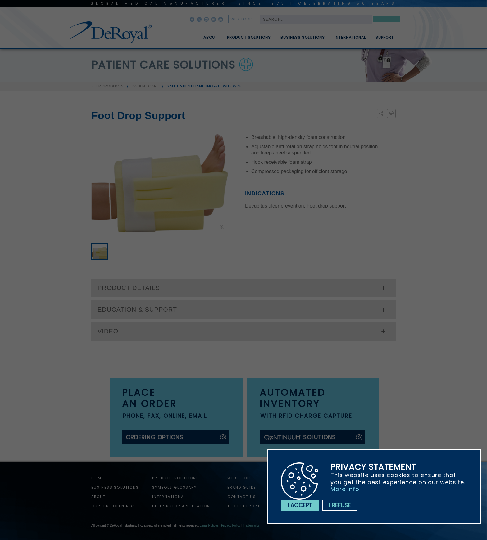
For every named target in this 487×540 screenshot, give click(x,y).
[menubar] (294, 35)
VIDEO (108, 331)
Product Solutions (249, 40)
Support (384, 40)
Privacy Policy (230, 525)
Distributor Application (181, 505)
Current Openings (113, 505)
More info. (345, 489)
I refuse (340, 505)
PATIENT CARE (145, 86)
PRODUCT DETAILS (129, 287)
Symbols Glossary (174, 487)
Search (386, 20)
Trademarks (251, 525)
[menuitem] (206, 35)
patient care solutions (163, 64)
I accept (300, 505)
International (350, 40)
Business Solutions (302, 40)
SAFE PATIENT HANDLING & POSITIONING (205, 86)
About (210, 40)
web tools (242, 19)
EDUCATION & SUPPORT (137, 309)
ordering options (154, 437)
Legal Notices (209, 525)
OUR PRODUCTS (108, 86)
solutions (299, 437)
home (97, 477)
